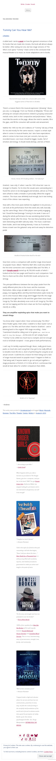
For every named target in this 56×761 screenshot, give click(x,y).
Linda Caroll (21, 467)
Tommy (25, 413)
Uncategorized (25, 410)
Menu (28, 10)
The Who (12, 413)
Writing (31, 413)
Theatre (19, 413)
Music (41, 410)
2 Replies (6, 36)
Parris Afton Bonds (23, 620)
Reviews (6, 413)
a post (20, 41)
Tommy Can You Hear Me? (17, 30)
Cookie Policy (48, 752)
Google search (12, 270)
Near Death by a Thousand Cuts (26, 556)
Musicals (47, 410)
